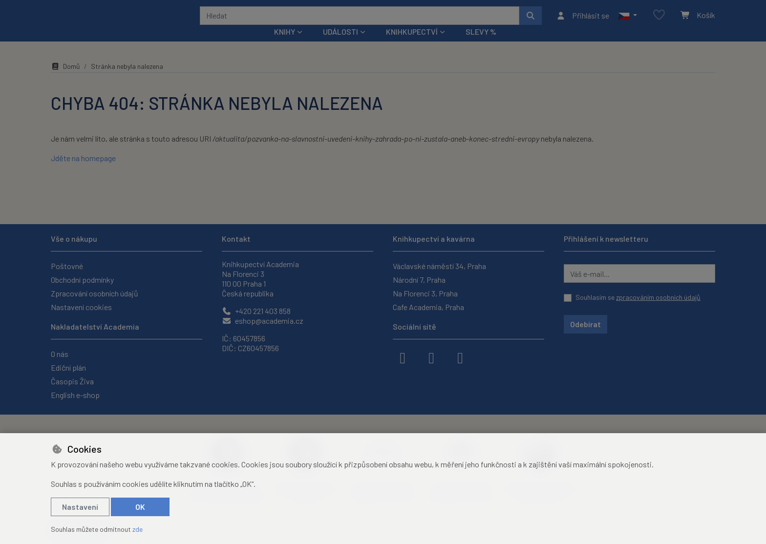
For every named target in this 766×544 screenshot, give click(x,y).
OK (140, 506)
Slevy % (481, 44)
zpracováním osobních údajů (658, 297)
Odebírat (585, 324)
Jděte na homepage (83, 171)
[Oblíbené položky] (659, 21)
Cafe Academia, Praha (428, 307)
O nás (59, 353)
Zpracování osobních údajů (94, 293)
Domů (65, 79)
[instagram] (431, 357)
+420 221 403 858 (256, 310)
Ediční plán (68, 367)
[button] (627, 22)
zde (137, 529)
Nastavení (80, 506)
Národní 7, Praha (419, 279)
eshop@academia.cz (262, 320)
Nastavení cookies (81, 307)
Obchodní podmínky (82, 279)
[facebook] (402, 357)
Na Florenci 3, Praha (425, 293)
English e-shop (75, 394)
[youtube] (460, 357)
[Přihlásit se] (582, 22)
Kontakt (236, 238)
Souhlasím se (638, 297)
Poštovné (67, 266)
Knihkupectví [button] (412, 44)
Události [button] (340, 44)
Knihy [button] (284, 44)
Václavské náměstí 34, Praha (439, 266)
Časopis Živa (72, 381)
